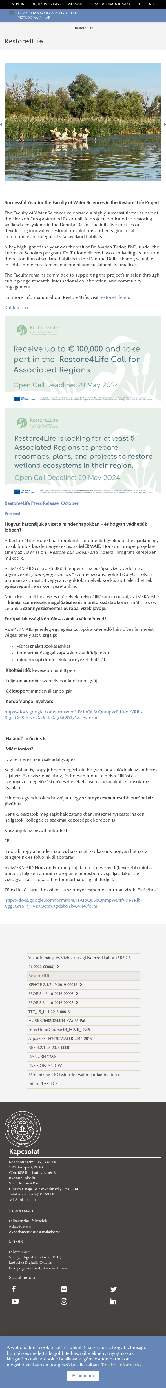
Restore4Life (84, 28)
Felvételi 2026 (19, 1252)
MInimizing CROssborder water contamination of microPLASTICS (75, 1079)
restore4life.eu (114, 297)
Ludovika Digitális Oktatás (30, 1263)
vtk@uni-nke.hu (23, 1200)
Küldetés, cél (18, 308)
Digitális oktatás (46, 4)
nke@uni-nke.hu (22, 1178)
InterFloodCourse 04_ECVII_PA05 (59, 1030)
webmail (75, 4)
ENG (150, 4)
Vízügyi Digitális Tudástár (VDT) (35, 1257)
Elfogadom (83, 1375)
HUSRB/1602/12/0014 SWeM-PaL (57, 1021)
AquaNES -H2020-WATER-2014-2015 (60, 1039)
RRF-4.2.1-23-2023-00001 (49, 1048)
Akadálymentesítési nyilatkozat (34, 1232)
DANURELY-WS (42, 1057)
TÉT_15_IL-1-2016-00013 (49, 1012)
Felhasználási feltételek (28, 1221)
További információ (121, 1365)
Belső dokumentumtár (110, 4)
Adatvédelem (20, 1226)
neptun (18, 4)
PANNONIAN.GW (45, 1066)
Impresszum (21, 1210)
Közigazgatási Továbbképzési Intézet (38, 1268)
